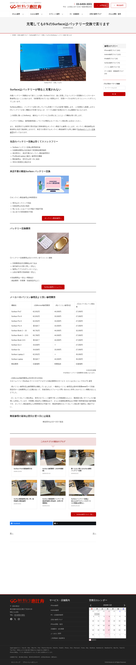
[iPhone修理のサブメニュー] (23, 14)
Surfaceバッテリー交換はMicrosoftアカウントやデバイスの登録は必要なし (81, 501)
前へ (11, 533)
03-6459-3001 (19, 615)
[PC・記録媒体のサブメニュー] (82, 14)
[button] (101, 5)
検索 (114, 94)
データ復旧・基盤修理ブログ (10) (114, 72)
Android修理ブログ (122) (112, 54)
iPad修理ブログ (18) (111, 58)
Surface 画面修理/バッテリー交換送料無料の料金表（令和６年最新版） (52, 501)
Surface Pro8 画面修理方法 (23, 468)
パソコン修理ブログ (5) (112, 67)
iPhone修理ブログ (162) (112, 50)
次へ (94, 533)
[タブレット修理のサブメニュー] (62, 14)
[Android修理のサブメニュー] (41, 14)
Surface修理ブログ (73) (112, 63)
